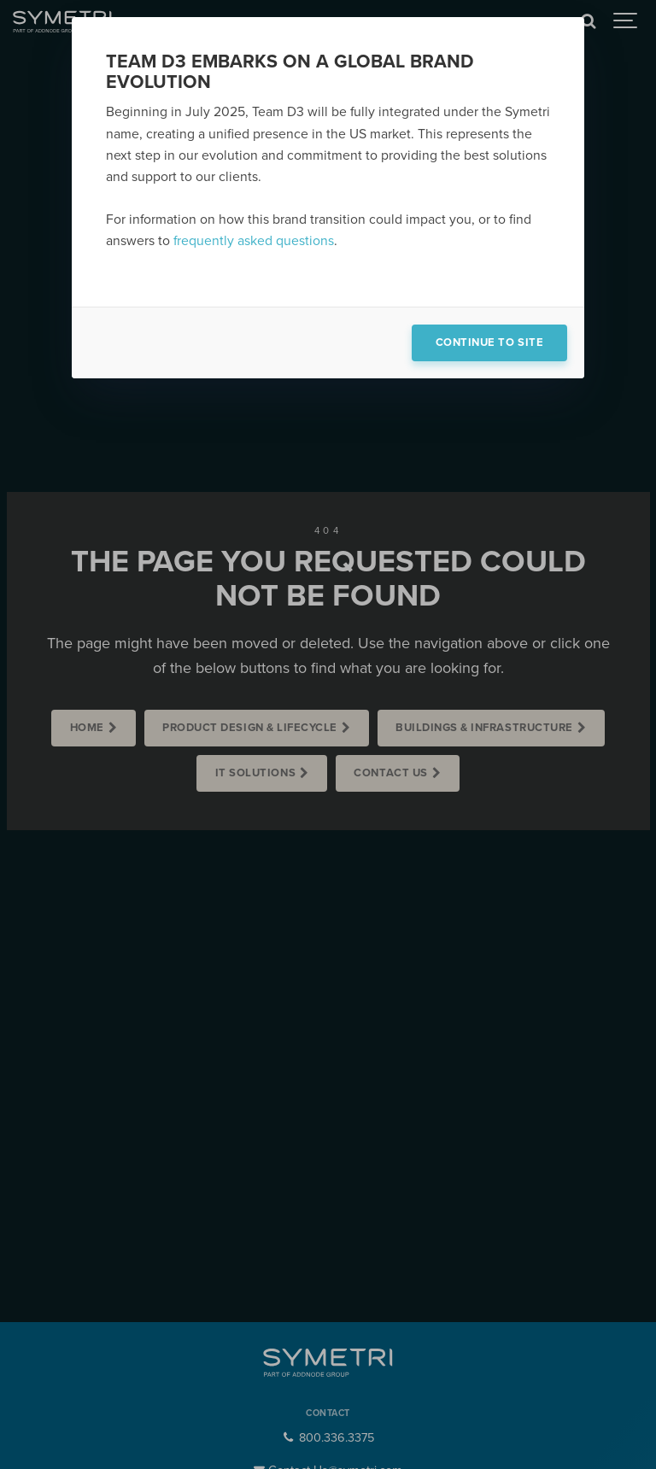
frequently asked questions (253, 240)
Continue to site (489, 342)
